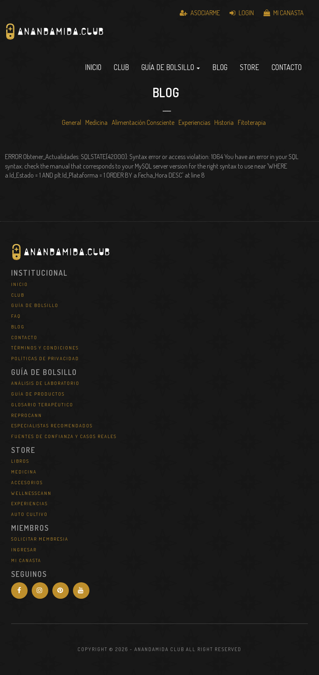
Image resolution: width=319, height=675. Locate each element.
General (71, 122)
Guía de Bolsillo (35, 305)
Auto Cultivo (29, 514)
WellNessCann (31, 493)
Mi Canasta (283, 13)
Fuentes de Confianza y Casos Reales (64, 436)
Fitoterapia (252, 122)
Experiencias (194, 122)
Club (121, 67)
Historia (224, 122)
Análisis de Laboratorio (45, 383)
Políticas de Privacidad (45, 358)
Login (242, 13)
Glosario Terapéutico (42, 405)
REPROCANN (26, 415)
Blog (220, 67)
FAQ (16, 316)
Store (249, 67)
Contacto (287, 67)
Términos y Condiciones (45, 348)
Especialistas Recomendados (52, 426)
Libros (20, 461)
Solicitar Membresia (39, 539)
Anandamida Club (102, 39)
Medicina (96, 122)
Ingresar (24, 550)
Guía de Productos (38, 394)
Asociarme (200, 13)
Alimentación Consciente (143, 122)
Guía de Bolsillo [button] (170, 67)
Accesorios (27, 482)
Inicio (93, 67)
